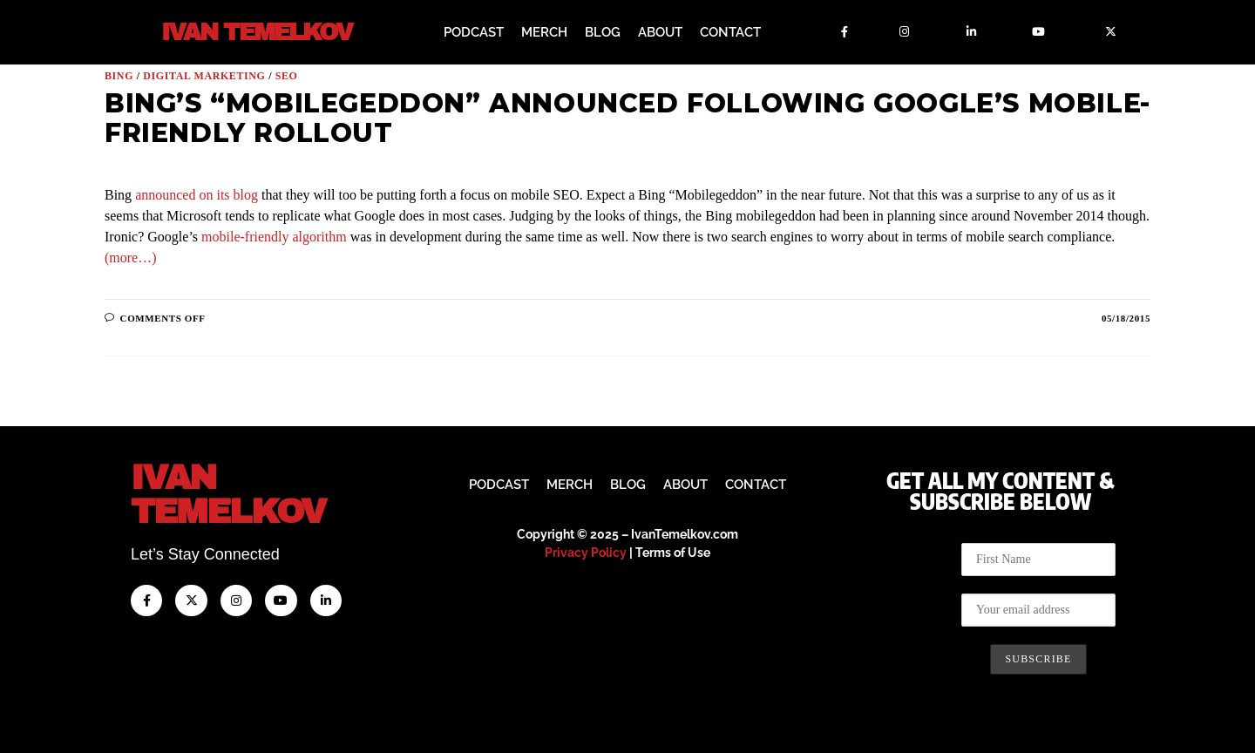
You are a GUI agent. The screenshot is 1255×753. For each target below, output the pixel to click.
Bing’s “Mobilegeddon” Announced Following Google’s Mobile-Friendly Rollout (627, 118)
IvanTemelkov (228, 494)
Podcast (474, 32)
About (660, 32)
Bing (119, 76)
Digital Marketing (204, 76)
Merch (544, 32)
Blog (603, 32)
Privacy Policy (586, 553)
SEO (286, 76)
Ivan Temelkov (256, 32)
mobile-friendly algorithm (274, 236)
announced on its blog (196, 194)
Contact (730, 32)
